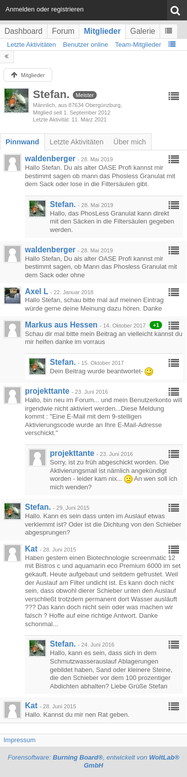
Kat (31, 549)
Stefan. (63, 204)
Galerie (142, 31)
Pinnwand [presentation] (22, 142)
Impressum (19, 740)
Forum (63, 31)
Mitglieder (102, 31)
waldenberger (50, 158)
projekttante (47, 391)
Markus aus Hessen (61, 325)
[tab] (22, 141)
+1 (156, 325)
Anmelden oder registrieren (44, 9)
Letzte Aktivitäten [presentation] (77, 142)
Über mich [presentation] (130, 142)
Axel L (36, 291)
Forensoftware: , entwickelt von (93, 762)
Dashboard (23, 31)
